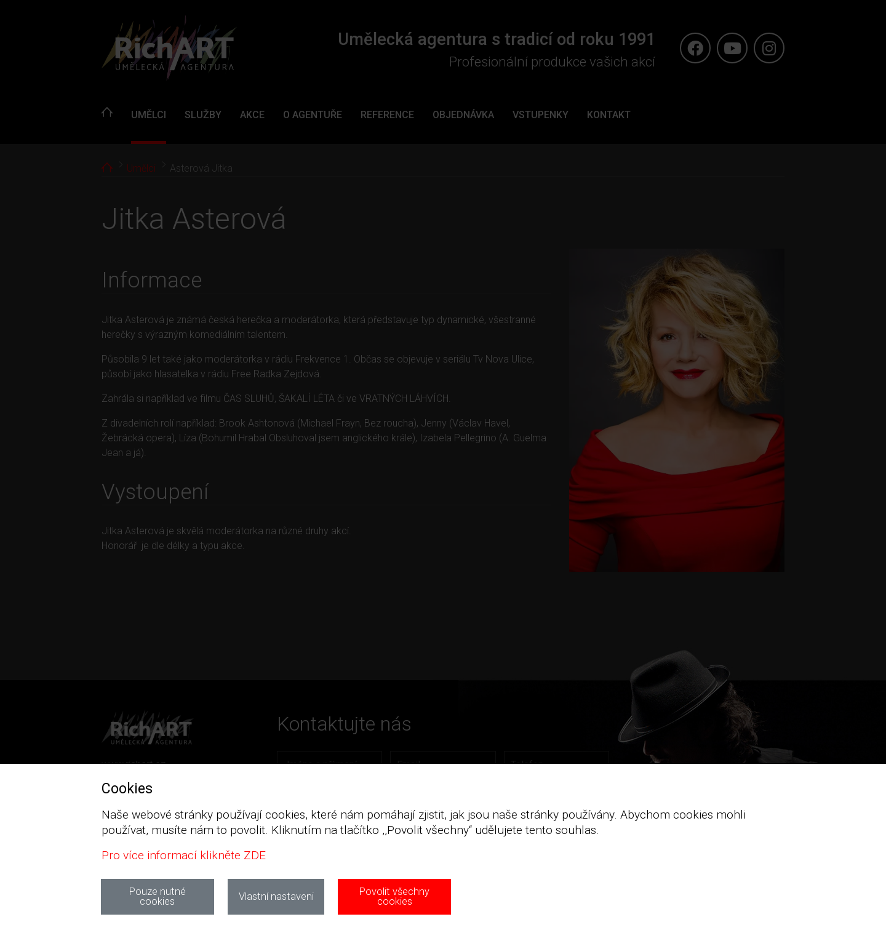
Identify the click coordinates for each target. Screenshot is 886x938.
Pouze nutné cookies (157, 896)
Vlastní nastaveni (276, 896)
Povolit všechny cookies (394, 896)
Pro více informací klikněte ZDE (184, 855)
